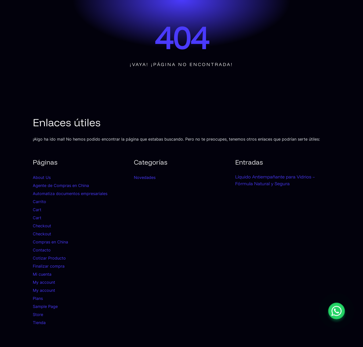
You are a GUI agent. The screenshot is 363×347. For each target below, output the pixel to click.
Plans (38, 298)
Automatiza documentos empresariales (70, 193)
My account (44, 282)
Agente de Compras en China (61, 185)
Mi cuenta (42, 274)
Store (38, 314)
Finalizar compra (49, 266)
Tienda (39, 322)
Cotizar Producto (49, 258)
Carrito (39, 201)
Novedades (145, 177)
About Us (42, 177)
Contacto (42, 250)
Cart (37, 209)
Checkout (42, 225)
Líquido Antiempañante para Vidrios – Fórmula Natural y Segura (275, 180)
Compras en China (50, 241)
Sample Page (45, 306)
